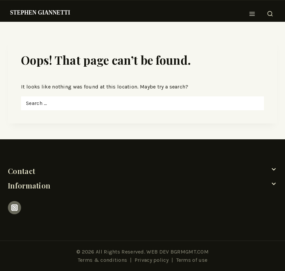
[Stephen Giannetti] (40, 11)
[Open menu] (252, 12)
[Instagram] (14, 207)
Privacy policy (151, 260)
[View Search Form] (270, 12)
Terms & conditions (102, 260)
